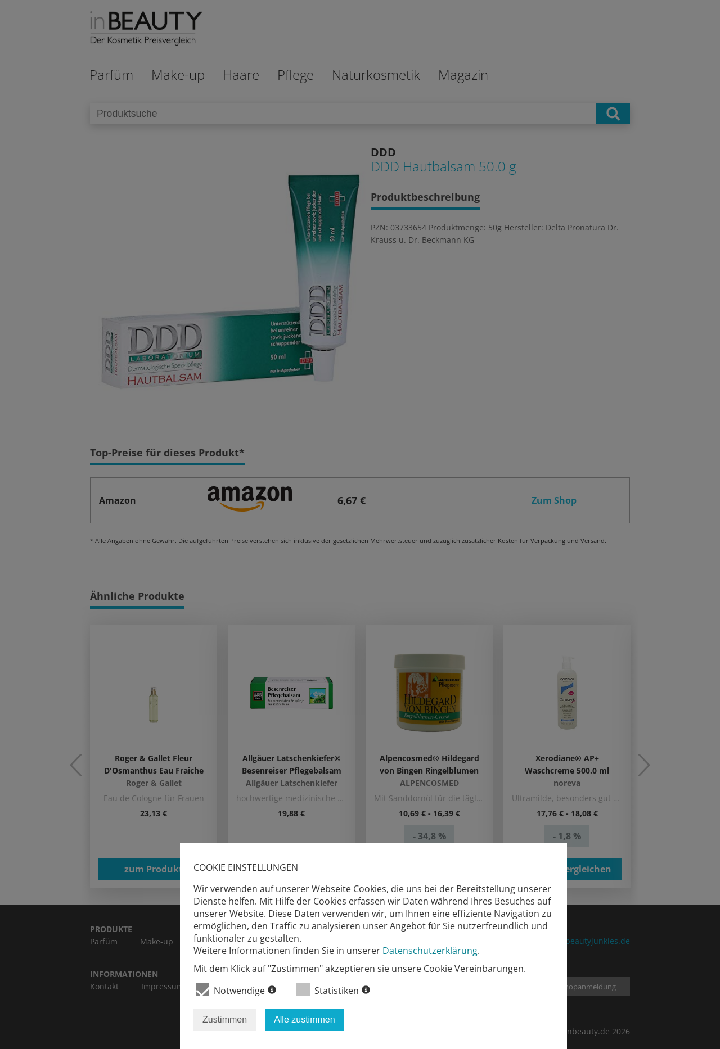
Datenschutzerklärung (430, 950)
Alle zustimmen (304, 1019)
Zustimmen (224, 1019)
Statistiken (333, 990)
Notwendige (236, 990)
